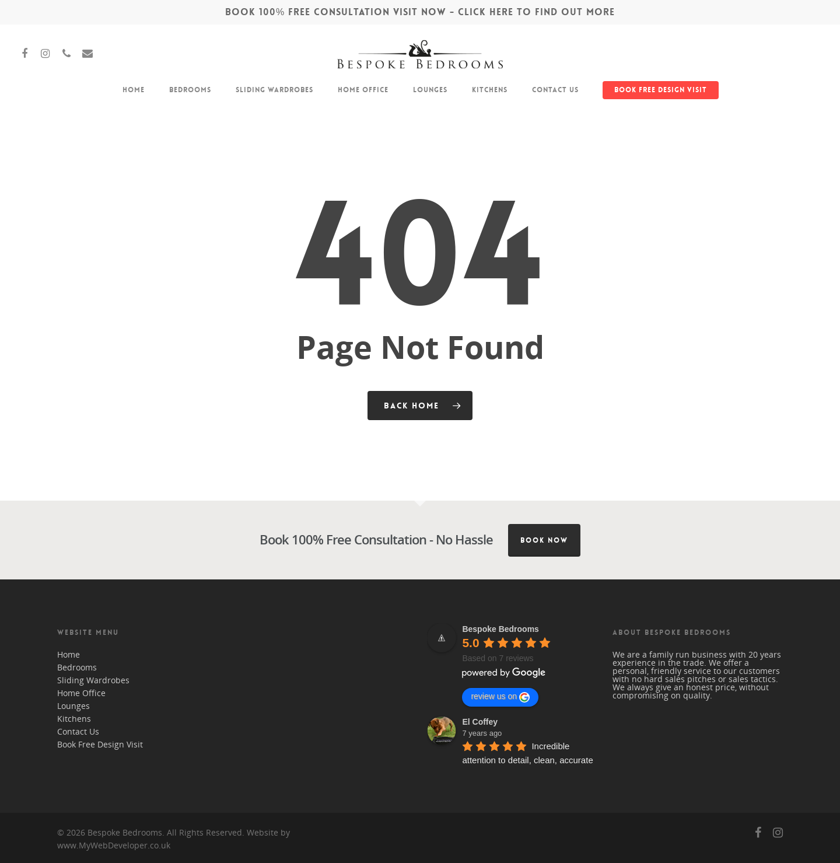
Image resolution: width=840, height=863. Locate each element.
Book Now (544, 540)
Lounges (430, 90)
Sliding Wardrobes (274, 90)
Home (134, 90)
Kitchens (490, 90)
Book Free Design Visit (660, 90)
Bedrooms (190, 90)
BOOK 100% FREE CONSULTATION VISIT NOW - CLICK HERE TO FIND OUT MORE (420, 12)
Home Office (363, 90)
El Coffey (480, 721)
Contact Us (555, 90)
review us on (500, 696)
